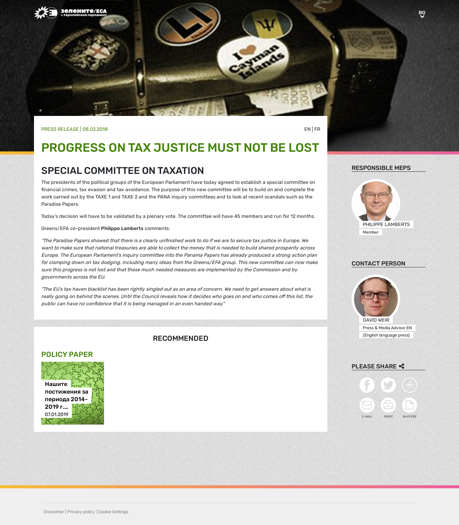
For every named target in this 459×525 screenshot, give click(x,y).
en (307, 129)
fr (317, 129)
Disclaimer (54, 511)
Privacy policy (81, 511)
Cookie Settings (113, 511)
